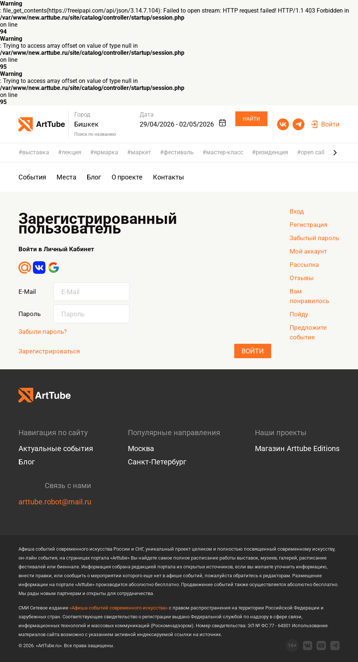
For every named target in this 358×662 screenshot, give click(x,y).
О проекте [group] (127, 177)
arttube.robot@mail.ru (54, 501)
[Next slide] (335, 152)
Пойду (299, 314)
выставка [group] (35, 152)
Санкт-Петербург (157, 461)
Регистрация (308, 224)
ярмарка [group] (106, 152)
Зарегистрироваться (49, 351)
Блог (26, 461)
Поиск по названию (95, 134)
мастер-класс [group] (224, 152)
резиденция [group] (272, 152)
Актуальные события (55, 448)
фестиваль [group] (179, 152)
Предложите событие (308, 332)
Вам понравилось (309, 296)
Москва (141, 448)
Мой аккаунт (308, 251)
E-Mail (27, 291)
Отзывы (302, 278)
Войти (253, 351)
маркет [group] (141, 152)
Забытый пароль (314, 238)
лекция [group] (71, 152)
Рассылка (304, 264)
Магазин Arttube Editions (297, 448)
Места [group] (66, 177)
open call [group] (312, 152)
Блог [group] (94, 177)
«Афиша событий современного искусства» (118, 608)
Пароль (29, 313)
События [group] (32, 177)
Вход (297, 211)
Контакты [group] (168, 177)
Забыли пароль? (42, 331)
